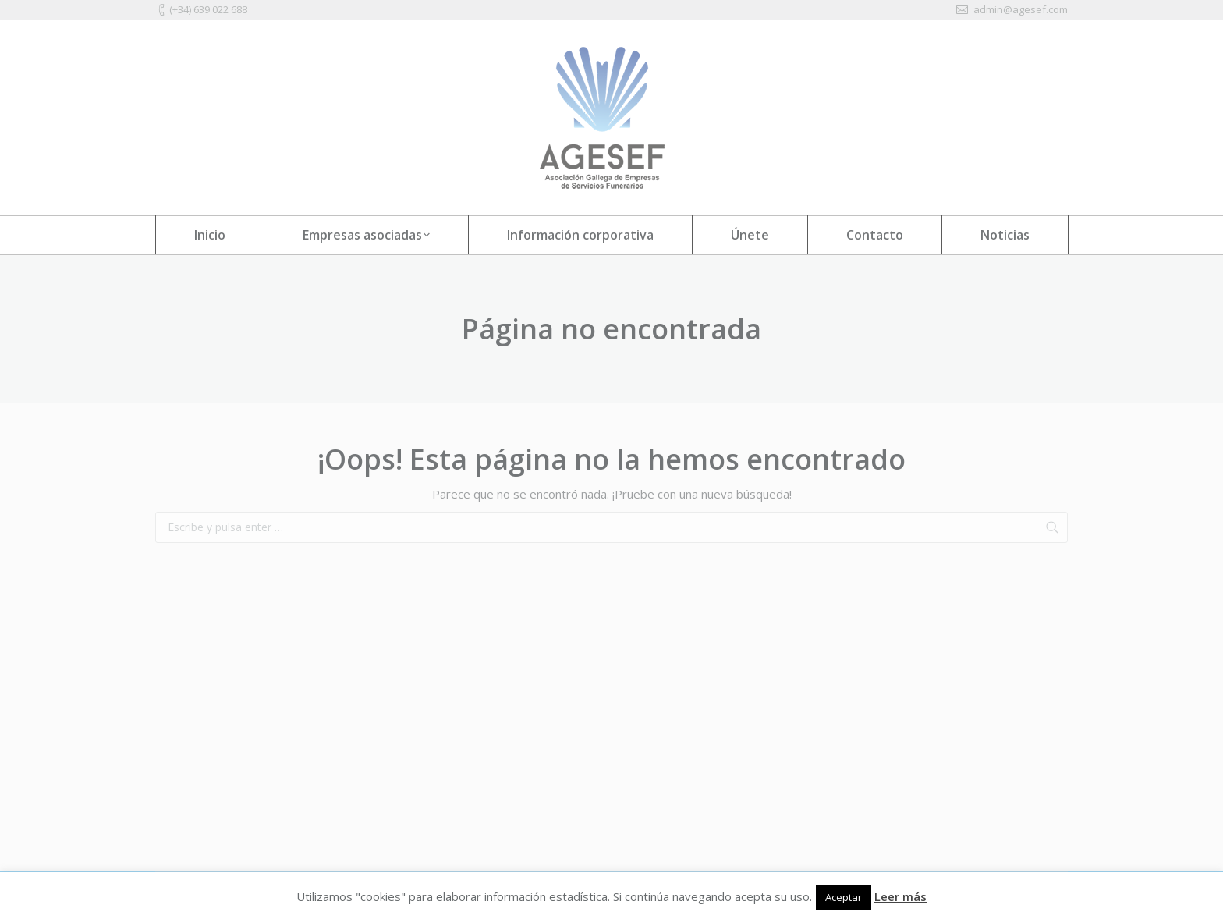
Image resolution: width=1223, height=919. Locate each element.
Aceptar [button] (843, 897)
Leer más (900, 896)
